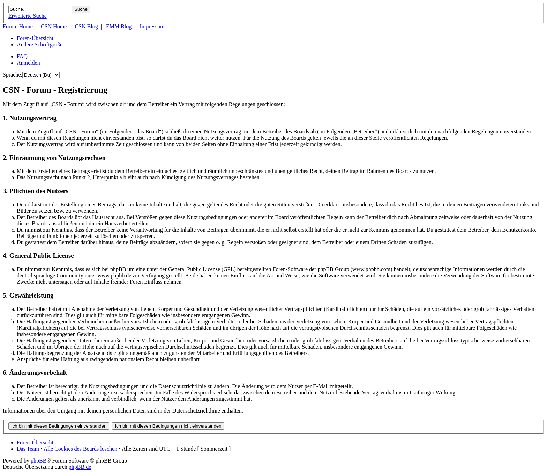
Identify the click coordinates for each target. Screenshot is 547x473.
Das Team (28, 449)
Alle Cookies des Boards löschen (81, 449)
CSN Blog (86, 26)
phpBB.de (80, 467)
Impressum (152, 26)
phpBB (38, 461)
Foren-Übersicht (35, 38)
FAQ (22, 56)
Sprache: (12, 75)
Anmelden (28, 63)
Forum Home (18, 26)
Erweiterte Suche (27, 16)
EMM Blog (119, 26)
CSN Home (54, 26)
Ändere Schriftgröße (39, 45)
